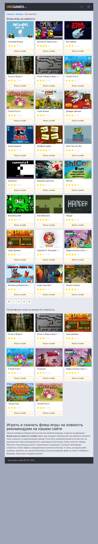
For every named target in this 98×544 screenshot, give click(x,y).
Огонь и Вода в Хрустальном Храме (54, 76)
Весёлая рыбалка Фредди (20, 285)
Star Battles (71, 42)
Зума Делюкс (14, 250)
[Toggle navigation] (82, 7)
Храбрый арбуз (44, 146)
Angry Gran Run (44, 285)
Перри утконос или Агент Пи (79, 250)
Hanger (69, 216)
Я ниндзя (41, 369)
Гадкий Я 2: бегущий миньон (50, 250)
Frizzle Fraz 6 (72, 76)
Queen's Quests (73, 285)
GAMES (17, 7)
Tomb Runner (43, 111)
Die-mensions (43, 216)
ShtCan (69, 181)
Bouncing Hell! (14, 216)
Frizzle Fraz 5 (14, 111)
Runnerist (12, 181)
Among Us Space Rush (47, 42)
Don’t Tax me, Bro (74, 146)
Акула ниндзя (14, 146)
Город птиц (13, 404)
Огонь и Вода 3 (15, 76)
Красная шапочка (45, 181)
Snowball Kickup (15, 42)
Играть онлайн (20, 51)
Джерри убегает (73, 111)
